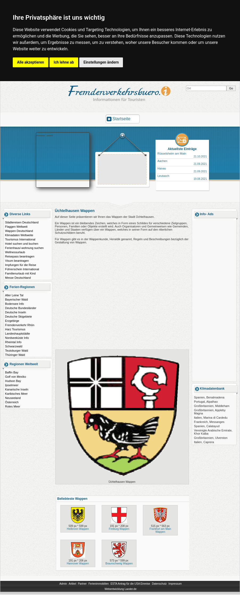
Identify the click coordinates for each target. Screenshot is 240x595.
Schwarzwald (13, 346)
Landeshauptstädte (17, 333)
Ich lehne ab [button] (64, 62)
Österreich (12, 402)
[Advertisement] (122, 170)
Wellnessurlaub (15, 252)
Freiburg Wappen (119, 528)
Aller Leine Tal (14, 295)
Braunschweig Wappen (119, 563)
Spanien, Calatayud (207, 426)
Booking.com (44, 134)
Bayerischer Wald (16, 299)
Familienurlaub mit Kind (20, 273)
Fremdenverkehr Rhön (19, 325)
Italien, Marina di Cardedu (210, 417)
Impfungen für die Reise (20, 265)
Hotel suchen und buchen (21, 243)
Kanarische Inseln (16, 389)
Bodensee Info (14, 303)
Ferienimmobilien (98, 583)
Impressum (174, 583)
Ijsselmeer (11, 385)
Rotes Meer (12, 406)
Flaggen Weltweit (16, 226)
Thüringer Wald (15, 354)
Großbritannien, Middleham (211, 405)
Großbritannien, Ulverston (210, 437)
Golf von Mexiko (15, 376)
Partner (82, 583)
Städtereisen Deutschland (22, 222)
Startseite (122, 118)
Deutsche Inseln (15, 312)
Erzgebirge (12, 320)
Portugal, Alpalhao (206, 401)
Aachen (162, 161)
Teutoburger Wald (16, 350)
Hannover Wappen (78, 563)
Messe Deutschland (18, 277)
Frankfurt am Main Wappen (160, 530)
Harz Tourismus (15, 329)
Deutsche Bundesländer (20, 308)
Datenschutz (159, 583)
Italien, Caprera (204, 442)
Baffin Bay (11, 372)
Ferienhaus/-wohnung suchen (24, 247)
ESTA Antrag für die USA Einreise (130, 583)
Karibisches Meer (16, 393)
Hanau (162, 168)
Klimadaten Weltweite (19, 235)
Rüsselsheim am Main (172, 153)
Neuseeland (13, 398)
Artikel (72, 583)
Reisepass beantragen (19, 256)
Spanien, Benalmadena (209, 397)
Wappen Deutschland (19, 230)
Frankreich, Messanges (209, 421)
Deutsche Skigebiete (18, 316)
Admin (63, 583)
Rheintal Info (13, 342)
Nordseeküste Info (17, 337)
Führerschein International (22, 269)
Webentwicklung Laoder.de (120, 589)
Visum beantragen (17, 260)
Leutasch (163, 175)
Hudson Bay (13, 380)
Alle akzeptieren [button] (30, 62)
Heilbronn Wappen (78, 528)
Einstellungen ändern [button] (101, 62)
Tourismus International (20, 239)
